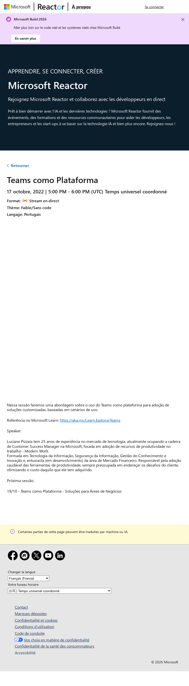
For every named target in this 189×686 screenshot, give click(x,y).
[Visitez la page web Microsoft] (18, 6)
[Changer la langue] (28, 578)
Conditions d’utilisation (34, 626)
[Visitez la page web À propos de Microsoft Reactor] (81, 6)
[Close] (183, 19)
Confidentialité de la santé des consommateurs (54, 646)
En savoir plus (25, 38)
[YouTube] (49, 556)
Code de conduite (30, 633)
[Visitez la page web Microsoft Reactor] (51, 6)
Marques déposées (31, 613)
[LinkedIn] (61, 556)
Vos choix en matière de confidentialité (51, 639)
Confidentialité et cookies (36, 620)
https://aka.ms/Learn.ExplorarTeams (90, 420)
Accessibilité (25, 652)
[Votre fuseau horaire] (59, 591)
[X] (37, 556)
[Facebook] (14, 556)
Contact (21, 607)
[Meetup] (26, 556)
